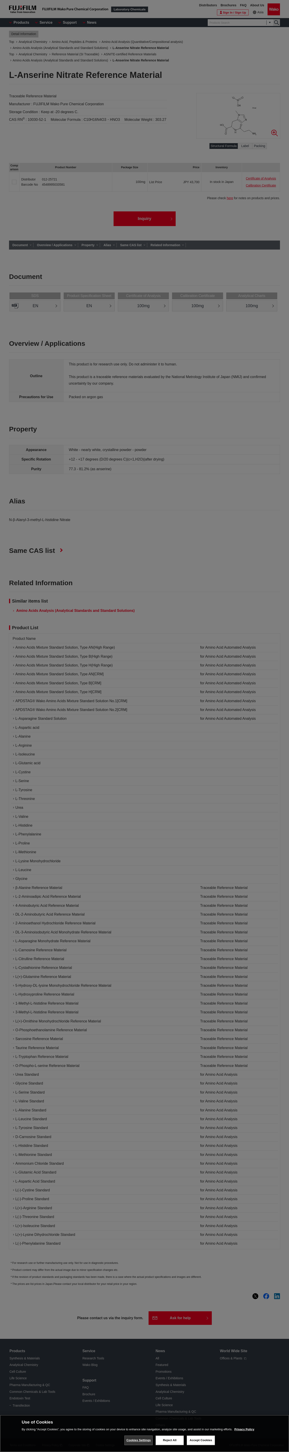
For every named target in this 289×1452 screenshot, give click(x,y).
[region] (144, 1433)
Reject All (170, 1440)
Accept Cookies (201, 1440)
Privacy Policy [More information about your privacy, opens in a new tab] (244, 1429)
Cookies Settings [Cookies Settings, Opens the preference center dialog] (138, 1440)
